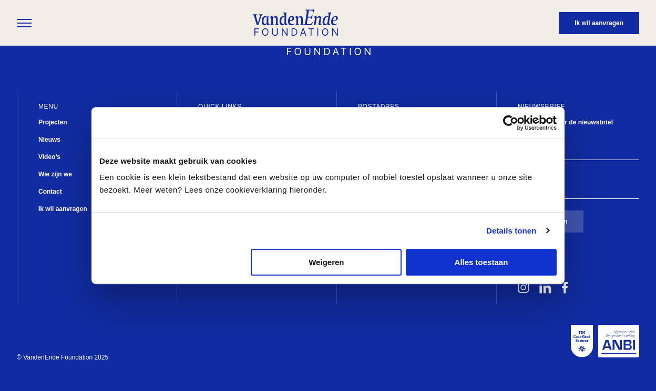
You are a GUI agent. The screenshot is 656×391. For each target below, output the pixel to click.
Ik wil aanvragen (62, 209)
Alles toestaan (481, 262)
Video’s (49, 157)
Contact (50, 191)
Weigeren (326, 262)
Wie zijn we (55, 174)
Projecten (52, 122)
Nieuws (49, 139)
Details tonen (511, 230)
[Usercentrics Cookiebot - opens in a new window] (511, 123)
